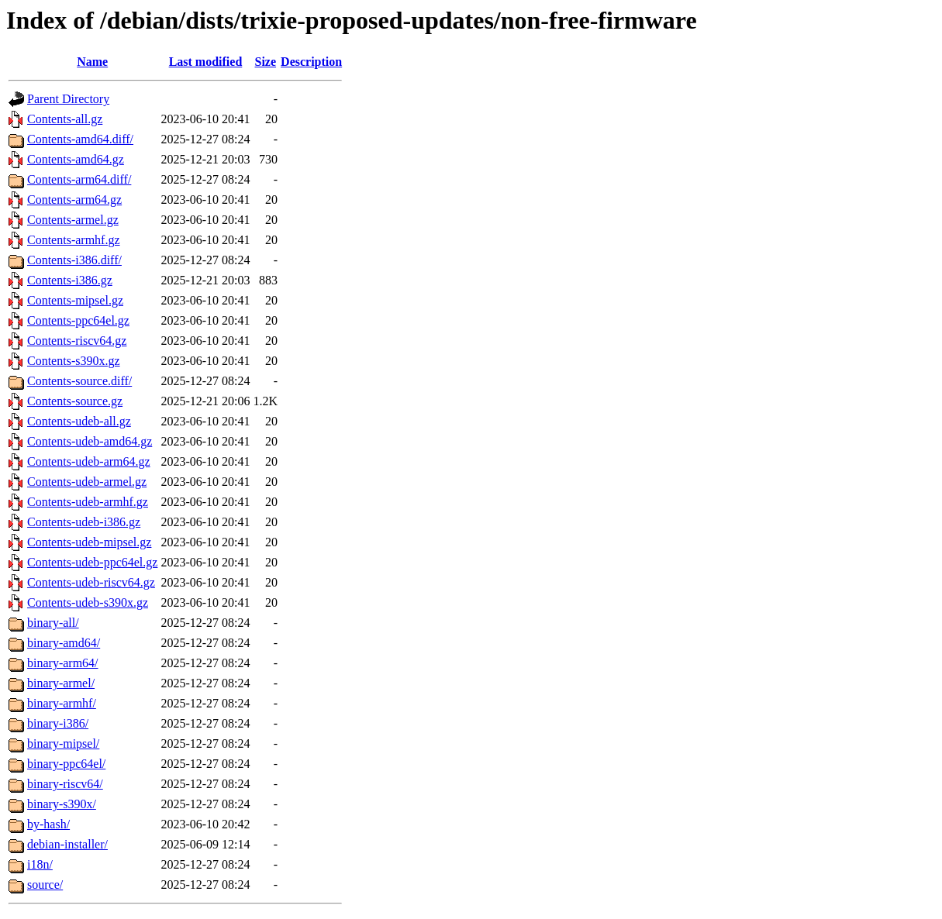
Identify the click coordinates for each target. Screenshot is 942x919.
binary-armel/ (61, 683)
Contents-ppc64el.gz (78, 320)
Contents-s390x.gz (73, 360)
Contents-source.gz (74, 401)
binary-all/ (53, 622)
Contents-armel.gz (73, 219)
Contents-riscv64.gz (76, 340)
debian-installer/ (67, 844)
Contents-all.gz (64, 119)
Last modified (206, 61)
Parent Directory (68, 98)
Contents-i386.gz (69, 280)
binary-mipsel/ (63, 743)
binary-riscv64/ (65, 783)
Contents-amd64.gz (75, 159)
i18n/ (40, 864)
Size (266, 61)
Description (311, 61)
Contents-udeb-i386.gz (83, 521)
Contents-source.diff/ (79, 380)
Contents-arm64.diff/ (79, 179)
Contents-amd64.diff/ (80, 139)
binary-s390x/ (61, 804)
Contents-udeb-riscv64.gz (91, 582)
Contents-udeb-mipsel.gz (89, 542)
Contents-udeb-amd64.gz (89, 441)
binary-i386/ (57, 723)
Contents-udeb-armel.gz (87, 481)
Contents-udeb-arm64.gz (88, 461)
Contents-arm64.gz (74, 199)
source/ (45, 884)
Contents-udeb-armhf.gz (87, 501)
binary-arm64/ (62, 662)
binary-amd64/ (63, 642)
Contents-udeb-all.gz (79, 421)
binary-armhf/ (61, 703)
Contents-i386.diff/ (74, 260)
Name (92, 61)
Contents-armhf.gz (73, 239)
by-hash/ (48, 824)
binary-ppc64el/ (66, 763)
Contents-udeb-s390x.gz (87, 602)
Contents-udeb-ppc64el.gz (92, 562)
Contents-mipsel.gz (75, 300)
